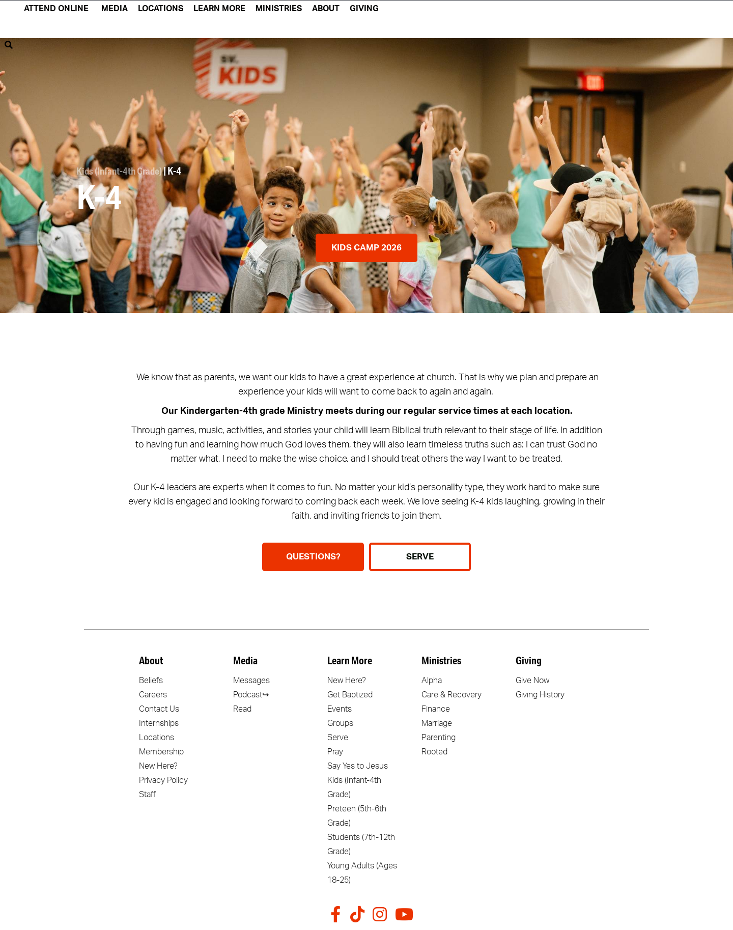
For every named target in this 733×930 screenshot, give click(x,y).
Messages (251, 681)
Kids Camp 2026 (366, 247)
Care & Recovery (451, 695)
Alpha (431, 681)
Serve (337, 738)
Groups (340, 723)
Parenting (438, 738)
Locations (156, 738)
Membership (161, 752)
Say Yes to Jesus (357, 766)
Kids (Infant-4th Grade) (121, 171)
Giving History (540, 695)
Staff (147, 795)
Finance (435, 709)
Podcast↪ (251, 695)
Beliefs (151, 681)
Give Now (532, 681)
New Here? (158, 766)
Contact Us (159, 709)
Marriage (436, 723)
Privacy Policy (163, 780)
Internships (159, 723)
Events (339, 709)
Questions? (313, 556)
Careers (153, 695)
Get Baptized (350, 695)
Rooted (434, 752)
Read (242, 709)
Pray (335, 752)
